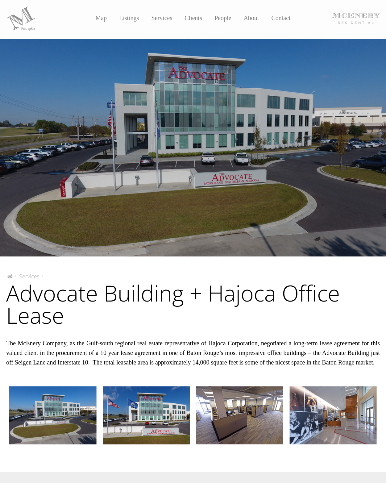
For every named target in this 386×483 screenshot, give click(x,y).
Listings (129, 18)
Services (161, 18)
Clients (193, 18)
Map (101, 18)
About (251, 18)
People (222, 18)
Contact (280, 18)
